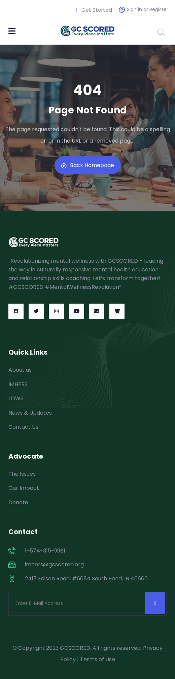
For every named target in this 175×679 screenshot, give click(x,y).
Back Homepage (87, 165)
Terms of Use (97, 659)
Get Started (93, 9)
